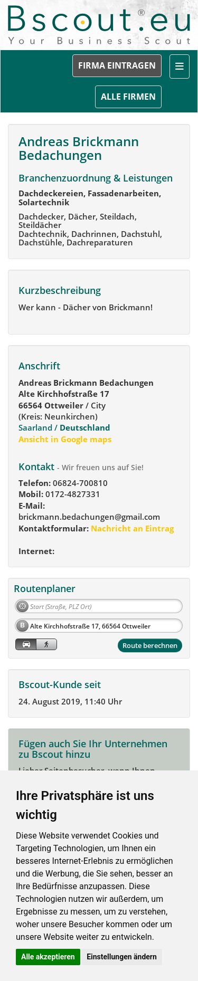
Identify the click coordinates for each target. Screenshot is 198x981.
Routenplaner (45, 588)
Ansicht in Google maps (64, 439)
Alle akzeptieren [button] (48, 957)
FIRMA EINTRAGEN (117, 65)
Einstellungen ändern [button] (122, 957)
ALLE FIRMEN (128, 96)
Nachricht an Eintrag (131, 528)
